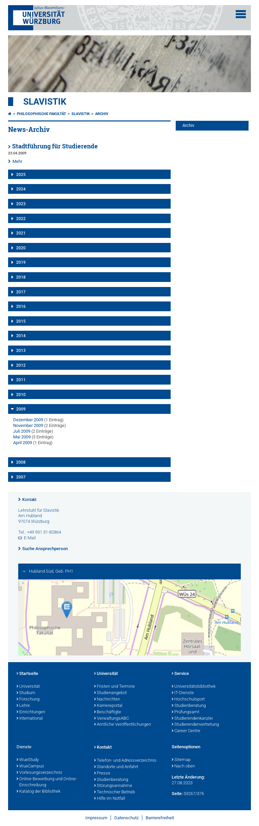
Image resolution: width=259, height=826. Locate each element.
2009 (21, 409)
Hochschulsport (188, 699)
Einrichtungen (31, 712)
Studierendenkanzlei (192, 719)
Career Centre (186, 731)
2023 (21, 204)
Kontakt (29, 499)
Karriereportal (108, 706)
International (30, 719)
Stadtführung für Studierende (55, 146)
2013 (21, 350)
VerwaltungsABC (111, 719)
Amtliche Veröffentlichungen (122, 725)
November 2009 (28, 425)
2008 (21, 462)
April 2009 (22, 442)
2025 (21, 174)
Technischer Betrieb (114, 792)
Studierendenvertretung (195, 725)
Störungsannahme (113, 786)
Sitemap (181, 760)
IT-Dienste (183, 693)
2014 (21, 335)
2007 (21, 477)
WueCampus (30, 766)
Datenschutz (126, 817)
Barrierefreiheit (160, 817)
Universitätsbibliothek (193, 687)
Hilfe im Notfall (109, 799)
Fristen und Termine (114, 687)
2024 (21, 189)
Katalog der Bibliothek (38, 792)
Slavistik (44, 102)
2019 (21, 262)
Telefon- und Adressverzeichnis (125, 761)
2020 (21, 248)
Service (180, 674)
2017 (21, 292)
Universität (28, 687)
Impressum (96, 817)
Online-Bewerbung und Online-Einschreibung (47, 782)
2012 (21, 365)
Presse (102, 773)
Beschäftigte (107, 712)
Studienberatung (189, 706)
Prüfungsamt (185, 712)
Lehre (23, 706)
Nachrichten (107, 699)
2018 (21, 277)
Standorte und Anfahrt (116, 767)
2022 (21, 218)
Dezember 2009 (28, 419)
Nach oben (183, 766)
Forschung (28, 699)
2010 (21, 394)
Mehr (17, 161)
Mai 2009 (22, 436)
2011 (21, 380)
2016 (21, 306)
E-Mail (30, 537)
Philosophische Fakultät (41, 114)
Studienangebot (110, 693)
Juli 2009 (21, 431)
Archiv (101, 114)
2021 (21, 233)
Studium (26, 693)
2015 (21, 321)
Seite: (177, 793)
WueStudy (28, 760)
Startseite (27, 674)
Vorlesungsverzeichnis (39, 773)
